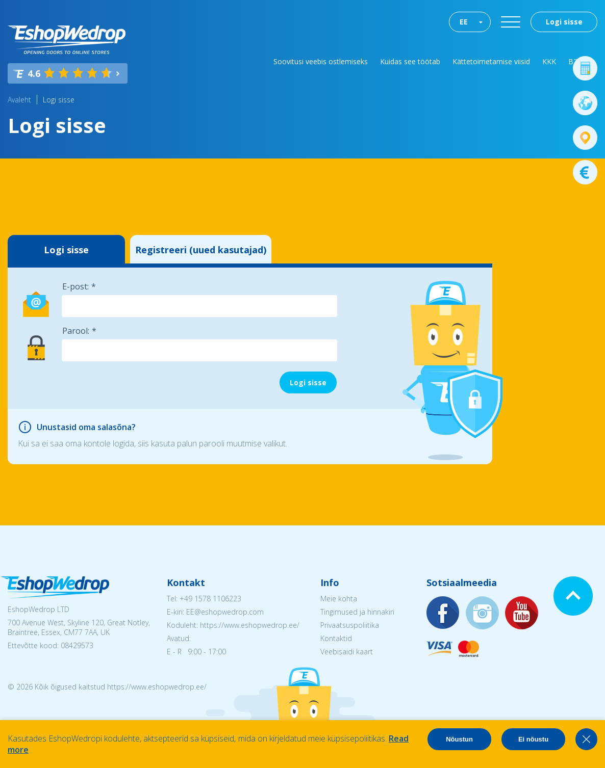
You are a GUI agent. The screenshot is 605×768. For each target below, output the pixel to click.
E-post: (75, 286)
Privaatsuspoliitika (349, 625)
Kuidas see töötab (410, 61)
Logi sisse (564, 22)
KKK (549, 61)
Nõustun (459, 739)
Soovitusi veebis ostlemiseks (320, 61)
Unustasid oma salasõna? (86, 427)
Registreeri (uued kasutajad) (200, 250)
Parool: (75, 330)
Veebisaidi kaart (346, 651)
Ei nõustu (533, 739)
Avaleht (19, 99)
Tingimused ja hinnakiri (357, 612)
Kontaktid (336, 638)
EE (464, 22)
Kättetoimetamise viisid (491, 61)
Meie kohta (338, 598)
